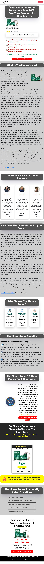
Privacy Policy (35, 556)
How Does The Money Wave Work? (12, 556)
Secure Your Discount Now (22, 551)
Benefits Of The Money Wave (23, 556)
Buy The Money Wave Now (22, 59)
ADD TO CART (22, 467)
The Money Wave (30, 1)
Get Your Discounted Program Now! (28, 418)
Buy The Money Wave (7, 167)
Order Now (40, 1)
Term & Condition (22, 557)
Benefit (35, 1)
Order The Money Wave (8, 293)
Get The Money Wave (27, 415)
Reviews (23, 1)
